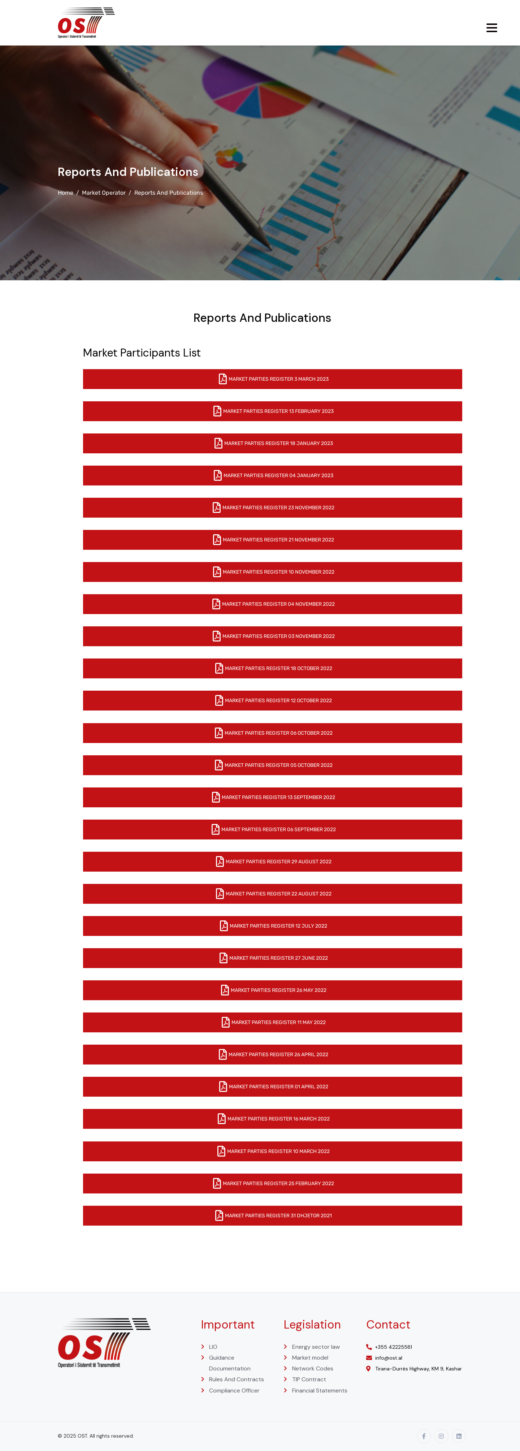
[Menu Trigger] (492, 27)
